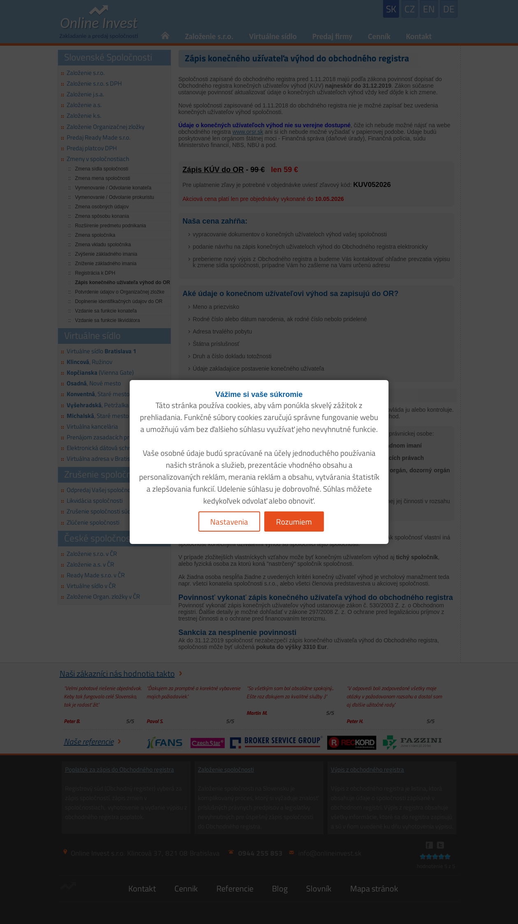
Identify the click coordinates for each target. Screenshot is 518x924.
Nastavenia (229, 521)
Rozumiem (294, 521)
